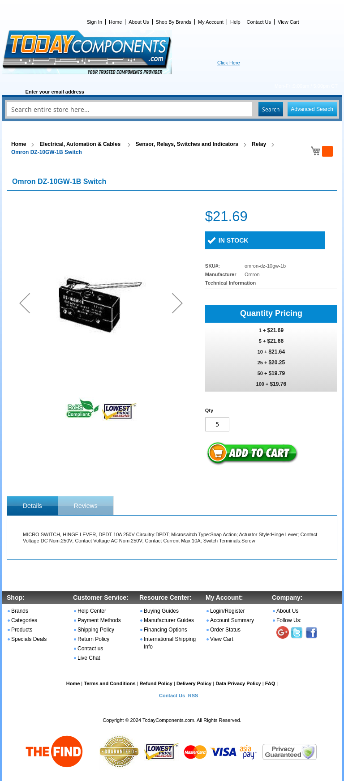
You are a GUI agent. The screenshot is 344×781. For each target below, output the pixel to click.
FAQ (270, 683)
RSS (193, 695)
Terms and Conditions (109, 683)
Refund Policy (156, 683)
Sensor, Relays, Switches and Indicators (187, 144)
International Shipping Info (170, 643)
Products (21, 630)
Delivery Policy (193, 683)
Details (32, 505)
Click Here (228, 62)
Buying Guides (161, 611)
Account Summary (232, 620)
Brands (19, 611)
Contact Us (259, 22)
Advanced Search (312, 109)
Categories (24, 620)
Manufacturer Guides (169, 620)
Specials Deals (29, 639)
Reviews (86, 505)
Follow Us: (288, 620)
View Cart (288, 22)
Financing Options (165, 630)
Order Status (225, 630)
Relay (259, 144)
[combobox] (172, 109)
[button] (25, 303)
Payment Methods (99, 620)
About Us (139, 22)
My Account (211, 22)
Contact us (90, 648)
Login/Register (227, 611)
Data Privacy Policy (238, 683)
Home (115, 22)
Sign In (94, 22)
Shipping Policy (95, 630)
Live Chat (88, 658)
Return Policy (93, 639)
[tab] (32, 506)
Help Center (91, 611)
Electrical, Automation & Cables (80, 144)
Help (235, 22)
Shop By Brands (174, 22)
